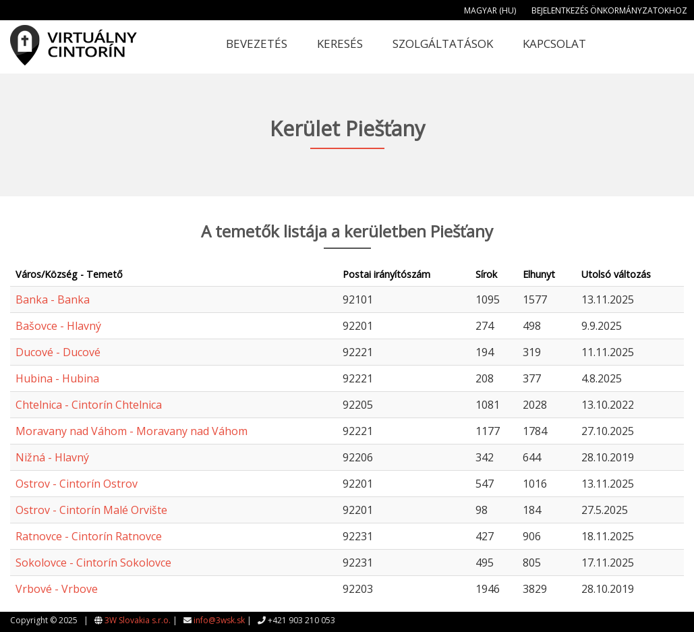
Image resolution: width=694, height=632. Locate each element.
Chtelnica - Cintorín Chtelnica (89, 404)
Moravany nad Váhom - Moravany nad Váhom (132, 431)
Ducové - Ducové (58, 352)
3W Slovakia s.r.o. (138, 620)
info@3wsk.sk (219, 620)
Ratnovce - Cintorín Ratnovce (89, 536)
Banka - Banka (53, 299)
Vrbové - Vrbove (57, 588)
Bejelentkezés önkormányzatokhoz (609, 10)
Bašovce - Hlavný (58, 325)
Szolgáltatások (443, 43)
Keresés (340, 43)
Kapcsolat (554, 43)
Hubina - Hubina (57, 378)
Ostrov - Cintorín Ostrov (77, 483)
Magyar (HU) (490, 10)
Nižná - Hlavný (52, 457)
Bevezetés (256, 43)
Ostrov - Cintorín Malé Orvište (91, 509)
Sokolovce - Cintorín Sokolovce (93, 562)
